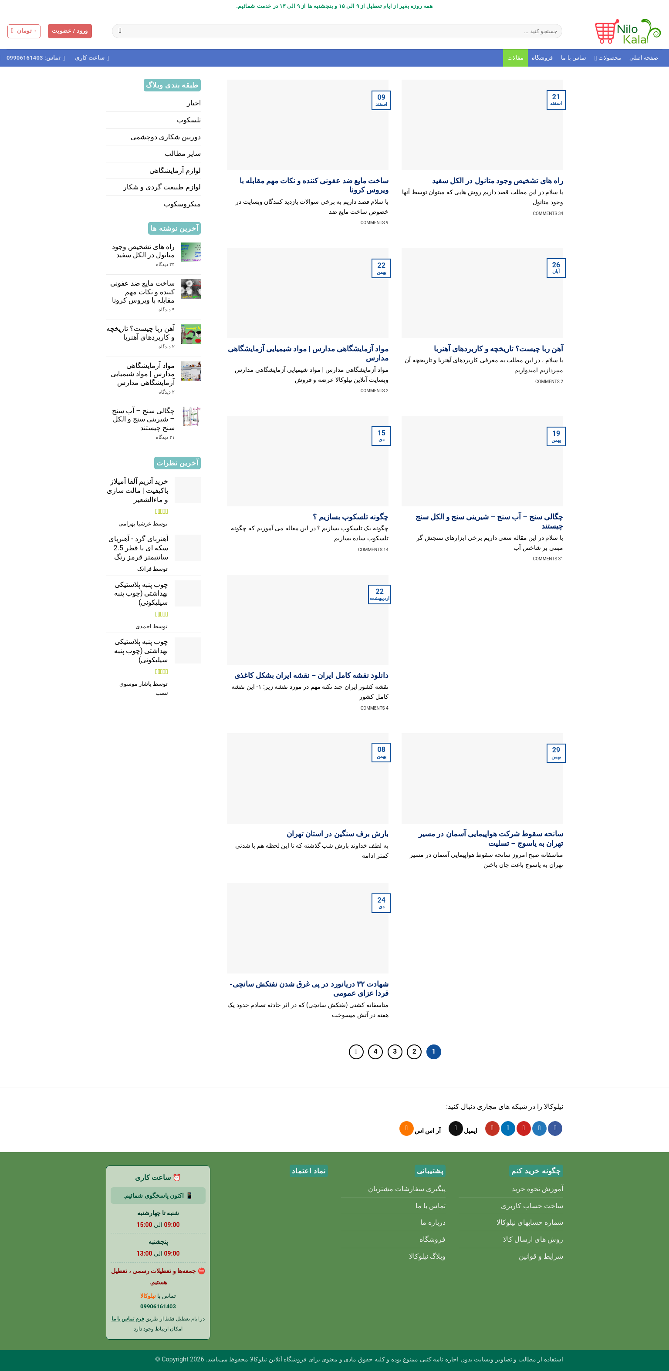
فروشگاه (542, 57)
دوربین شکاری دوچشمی (166, 137)
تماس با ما (573, 57)
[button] (70, 31)
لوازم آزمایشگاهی (175, 170)
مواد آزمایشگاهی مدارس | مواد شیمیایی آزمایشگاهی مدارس (308, 354)
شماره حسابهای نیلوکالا (530, 1222)
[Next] (356, 1051)
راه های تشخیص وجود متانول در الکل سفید (497, 181)
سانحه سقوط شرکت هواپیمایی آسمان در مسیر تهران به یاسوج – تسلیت (491, 839)
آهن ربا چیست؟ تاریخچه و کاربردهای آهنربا (498, 349)
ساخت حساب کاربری (532, 1206)
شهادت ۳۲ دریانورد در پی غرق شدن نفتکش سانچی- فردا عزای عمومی (309, 989)
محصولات (608, 58)
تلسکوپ (189, 120)
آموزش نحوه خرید (537, 1189)
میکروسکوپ (182, 204)
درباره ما (433, 1222)
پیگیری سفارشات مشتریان (407, 1189)
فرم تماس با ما (128, 1319)
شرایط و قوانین (541, 1256)
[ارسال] (120, 31)
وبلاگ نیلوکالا (427, 1256)
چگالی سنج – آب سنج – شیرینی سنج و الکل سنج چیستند (489, 522)
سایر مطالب (183, 153)
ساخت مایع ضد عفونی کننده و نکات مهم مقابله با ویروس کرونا (314, 186)
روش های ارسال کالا (533, 1239)
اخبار (194, 103)
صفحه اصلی (643, 57)
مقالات (515, 57)
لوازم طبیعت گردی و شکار (162, 187)
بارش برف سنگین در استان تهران (338, 834)
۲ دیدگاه (157, 347)
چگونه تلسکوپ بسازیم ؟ (350, 517)
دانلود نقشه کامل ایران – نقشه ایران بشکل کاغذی (311, 675)
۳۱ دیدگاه (158, 437)
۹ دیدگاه (160, 310)
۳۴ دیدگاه (158, 264)
